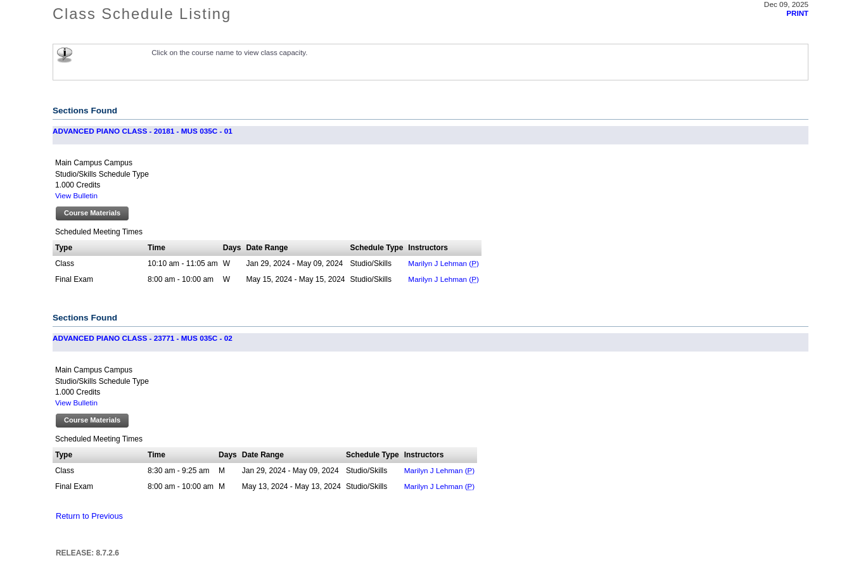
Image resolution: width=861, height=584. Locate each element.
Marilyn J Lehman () (443, 263)
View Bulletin (76, 195)
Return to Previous (89, 516)
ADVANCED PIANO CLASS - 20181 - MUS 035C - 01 (143, 131)
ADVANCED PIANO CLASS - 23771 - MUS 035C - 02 (143, 338)
